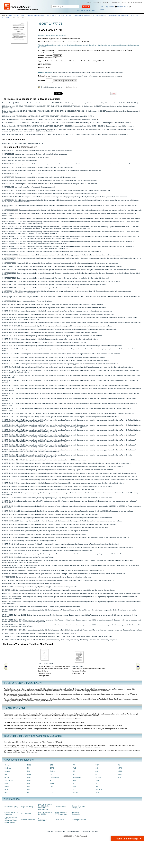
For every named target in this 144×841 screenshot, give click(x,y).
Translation (97, 2)
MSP (29, 777)
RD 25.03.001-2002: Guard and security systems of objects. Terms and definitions (31, 583)
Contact (139, 2)
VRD (120, 774)
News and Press (64, 831)
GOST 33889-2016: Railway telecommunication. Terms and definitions (27, 301)
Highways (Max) (27, 807)
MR (28, 771)
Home (89, 2)
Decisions (7, 768)
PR (74, 765)
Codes (6, 765)
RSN (74, 786)
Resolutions (77, 777)
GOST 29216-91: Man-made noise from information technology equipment (28, 187)
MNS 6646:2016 (78, 666)
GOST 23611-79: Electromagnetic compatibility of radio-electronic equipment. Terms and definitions (37, 167)
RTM (74, 790)
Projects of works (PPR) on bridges (61, 813)
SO (96, 771)
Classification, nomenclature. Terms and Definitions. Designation (103, 134)
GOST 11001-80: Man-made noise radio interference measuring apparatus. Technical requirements (37, 151)
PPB (51, 793)
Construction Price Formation (11, 813)
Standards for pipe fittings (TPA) (78, 806)
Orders (52, 771)
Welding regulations (79, 820)
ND (28, 786)
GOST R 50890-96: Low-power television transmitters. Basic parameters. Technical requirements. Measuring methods (44, 342)
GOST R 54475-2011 (45, 664)
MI (28, 768)
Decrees (7, 771)
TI (96, 783)
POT (51, 790)
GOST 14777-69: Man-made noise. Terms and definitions (22, 143)
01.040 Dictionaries (85, 106)
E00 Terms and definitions (45, 131)
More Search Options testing (86, 10)
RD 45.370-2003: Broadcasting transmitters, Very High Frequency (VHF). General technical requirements (39, 587)
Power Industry (60, 807)
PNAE (52, 783)
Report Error (72, 87)
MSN (29, 774)
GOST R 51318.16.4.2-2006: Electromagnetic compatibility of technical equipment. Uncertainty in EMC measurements (44, 460)
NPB (29, 790)
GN (5, 774)
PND (51, 786)
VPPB (120, 771)
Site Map (95, 831)
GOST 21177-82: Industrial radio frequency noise (19, 160)
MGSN (29, 765)
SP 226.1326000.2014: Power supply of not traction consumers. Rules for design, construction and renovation (41, 607)
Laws (6, 783)
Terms (124, 2)
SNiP (97, 765)
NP (28, 793)
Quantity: (41, 80)
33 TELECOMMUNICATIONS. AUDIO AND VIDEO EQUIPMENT (36, 116)
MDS (6, 793)
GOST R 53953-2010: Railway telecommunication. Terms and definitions (28, 557)
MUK (29, 780)
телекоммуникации (114, 76)
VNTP (120, 768)
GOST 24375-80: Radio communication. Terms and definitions (24, 174)
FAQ (55, 831)
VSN (119, 777)
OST (51, 774)
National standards (9, 111)
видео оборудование (91, 76)
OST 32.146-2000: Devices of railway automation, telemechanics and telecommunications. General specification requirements (46, 577)
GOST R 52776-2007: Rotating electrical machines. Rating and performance (29, 540)
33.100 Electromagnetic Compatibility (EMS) (77, 116)
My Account (110, 6)
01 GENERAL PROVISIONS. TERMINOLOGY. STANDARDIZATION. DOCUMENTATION (45, 106)
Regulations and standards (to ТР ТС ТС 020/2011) (119, 103)
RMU (74, 780)
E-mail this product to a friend (51, 87)
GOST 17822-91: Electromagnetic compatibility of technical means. (26, 157)
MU (28, 783)
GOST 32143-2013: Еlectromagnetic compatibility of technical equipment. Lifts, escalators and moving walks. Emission (44, 288)
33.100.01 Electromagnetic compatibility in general (112, 123)
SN (96, 768)
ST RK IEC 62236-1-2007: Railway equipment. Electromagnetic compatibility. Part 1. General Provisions (39, 633)
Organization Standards (42, 819)
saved (102, 9)
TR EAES (98, 790)
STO (97, 780)
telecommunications (103, 72)
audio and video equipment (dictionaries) (72, 72)
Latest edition (51, 129)
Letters (6, 786)
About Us (131, 2)
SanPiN (75, 793)
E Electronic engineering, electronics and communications (78, 129)
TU (119, 765)
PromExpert (59, 820)
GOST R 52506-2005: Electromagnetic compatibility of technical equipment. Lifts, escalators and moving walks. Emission (45, 531)
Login (101, 6)
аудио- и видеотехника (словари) (70, 76)
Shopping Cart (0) (122, 6)
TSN (97, 793)
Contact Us (75, 831)
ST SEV (98, 777)
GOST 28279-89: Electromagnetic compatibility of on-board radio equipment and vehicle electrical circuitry (39, 177)
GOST (6, 777)
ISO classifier (7, 106)
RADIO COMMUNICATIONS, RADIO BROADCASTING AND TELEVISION (52, 134)
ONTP (52, 768)
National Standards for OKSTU (13, 134)
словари (103, 76)
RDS (74, 774)
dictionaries (91, 72)
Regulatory (106, 2)
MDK (6, 790)
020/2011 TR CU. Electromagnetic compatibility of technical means (82, 15)
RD (74, 771)
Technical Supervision (76, 813)
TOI (96, 786)
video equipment (117, 72)
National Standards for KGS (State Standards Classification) (23, 129)
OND (51, 765)
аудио (55, 76)
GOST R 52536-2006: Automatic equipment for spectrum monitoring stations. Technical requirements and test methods (44, 534)
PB (51, 780)
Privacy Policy (85, 831)
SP (96, 774)
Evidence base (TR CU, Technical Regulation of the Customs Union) (32, 15)
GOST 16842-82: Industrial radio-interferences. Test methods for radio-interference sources (34, 154)
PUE (74, 768)
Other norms (54, 777)
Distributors (116, 2)
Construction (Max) (11, 807)
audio (55, 72)
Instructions (8, 780)
